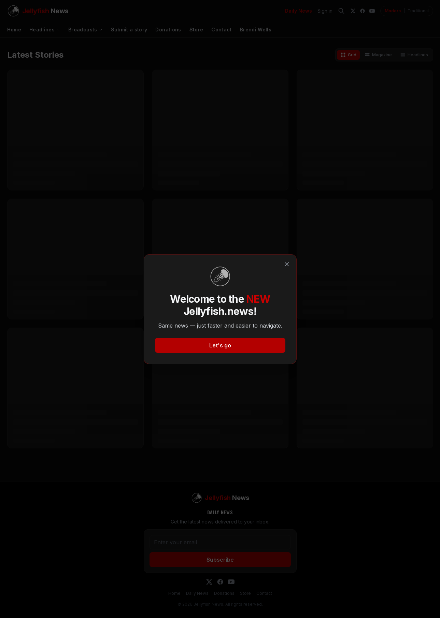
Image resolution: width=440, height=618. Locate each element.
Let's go (220, 345)
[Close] (286, 264)
